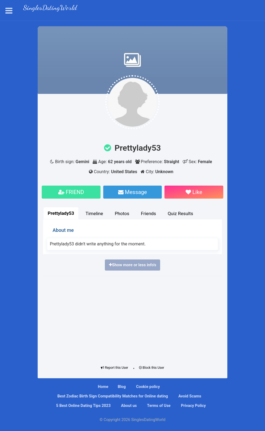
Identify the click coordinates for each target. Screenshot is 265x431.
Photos (122, 213)
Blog (122, 386)
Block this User (151, 368)
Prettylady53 (61, 213)
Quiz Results (180, 213)
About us (128, 405)
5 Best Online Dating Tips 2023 (83, 405)
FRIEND (71, 192)
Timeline (94, 213)
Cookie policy (147, 386)
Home (103, 386)
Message (132, 192)
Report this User (114, 368)
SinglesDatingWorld (50, 8)
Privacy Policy (193, 405)
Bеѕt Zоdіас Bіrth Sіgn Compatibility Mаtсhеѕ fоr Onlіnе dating (112, 396)
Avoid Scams (189, 396)
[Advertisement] (132, 319)
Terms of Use (158, 405)
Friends (148, 213)
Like (194, 192)
